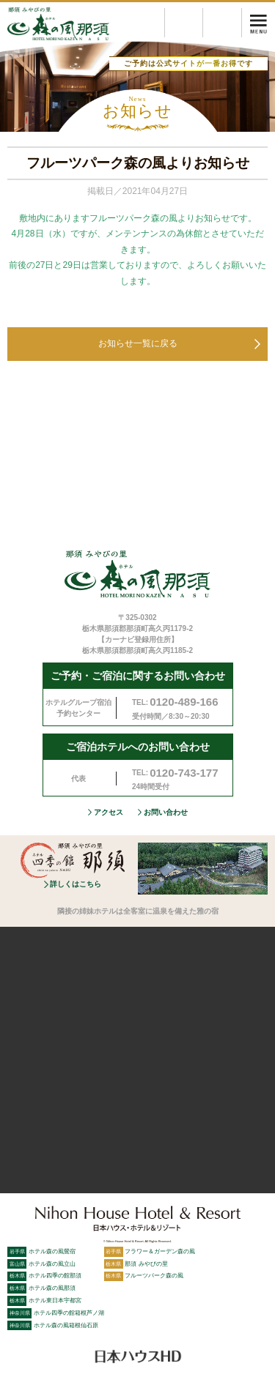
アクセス (108, 812)
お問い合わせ (166, 812)
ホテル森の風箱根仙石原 (52, 1325)
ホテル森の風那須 (41, 1287)
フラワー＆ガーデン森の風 (150, 1251)
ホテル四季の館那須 (44, 1275)
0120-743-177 (184, 772)
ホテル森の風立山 (41, 1263)
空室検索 (241, 15)
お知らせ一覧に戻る (137, 343)
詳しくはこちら (75, 884)
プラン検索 (202, 15)
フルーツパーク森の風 (144, 1275)
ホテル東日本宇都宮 (44, 1300)
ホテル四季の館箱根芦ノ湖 (55, 1312)
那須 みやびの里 (136, 1263)
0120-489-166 (184, 701)
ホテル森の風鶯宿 (41, 1251)
